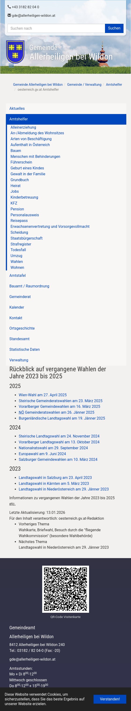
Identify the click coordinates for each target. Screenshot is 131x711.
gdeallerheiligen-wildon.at (31, 15)
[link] (70, 530)
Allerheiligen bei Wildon (71, 52)
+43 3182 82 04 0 (23, 7)
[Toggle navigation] (8, 65)
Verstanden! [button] (110, 699)
